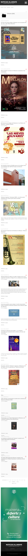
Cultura (6, 268)
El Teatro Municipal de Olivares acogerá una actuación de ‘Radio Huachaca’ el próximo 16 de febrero (13, 459)
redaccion (5, 73)
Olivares (6, 62)
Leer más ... (2, 64)
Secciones (19, 548)
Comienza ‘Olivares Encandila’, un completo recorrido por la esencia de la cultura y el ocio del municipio (13, 332)
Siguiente (13, 481)
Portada (6, 548)
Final (17, 481)
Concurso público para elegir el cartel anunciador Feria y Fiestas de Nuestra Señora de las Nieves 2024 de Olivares (14, 305)
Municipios (12, 548)
